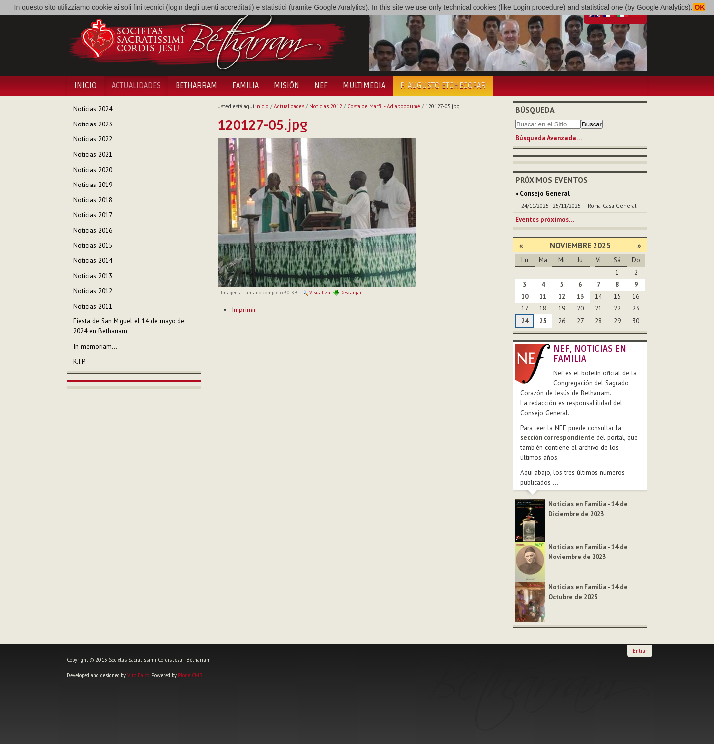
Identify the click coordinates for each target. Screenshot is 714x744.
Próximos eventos (551, 180)
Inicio (85, 86)
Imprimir (244, 309)
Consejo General (545, 193)
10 (524, 296)
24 (524, 321)
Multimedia (364, 86)
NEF (321, 86)
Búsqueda (535, 110)
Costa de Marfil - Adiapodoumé (383, 106)
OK (699, 7)
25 (542, 321)
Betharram (196, 86)
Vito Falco (138, 675)
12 (561, 296)
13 (580, 296)
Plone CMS (190, 675)
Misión (286, 86)
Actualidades (136, 86)
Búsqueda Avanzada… (548, 138)
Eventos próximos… (544, 219)
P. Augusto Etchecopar (443, 86)
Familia (245, 86)
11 (542, 296)
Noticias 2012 (325, 106)
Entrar (640, 650)
